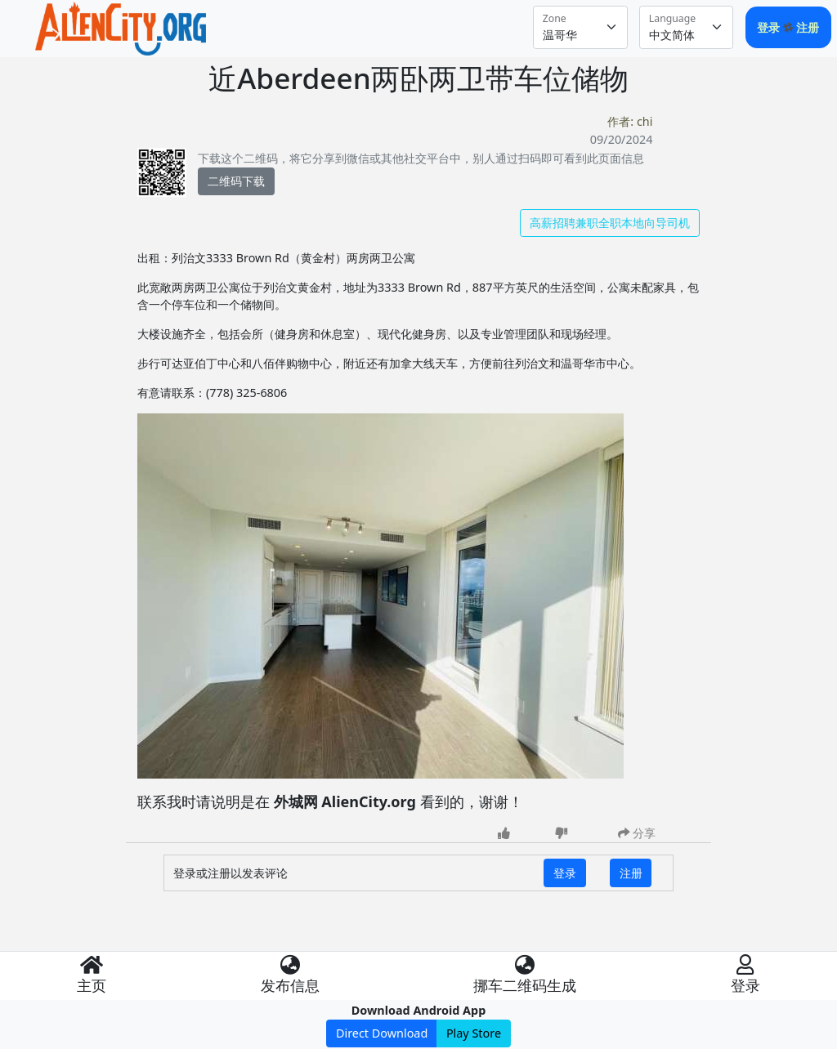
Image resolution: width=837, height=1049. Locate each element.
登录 (770, 27)
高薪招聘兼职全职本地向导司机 (610, 222)
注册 (807, 27)
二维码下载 (236, 181)
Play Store (473, 1033)
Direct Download (381, 1033)
